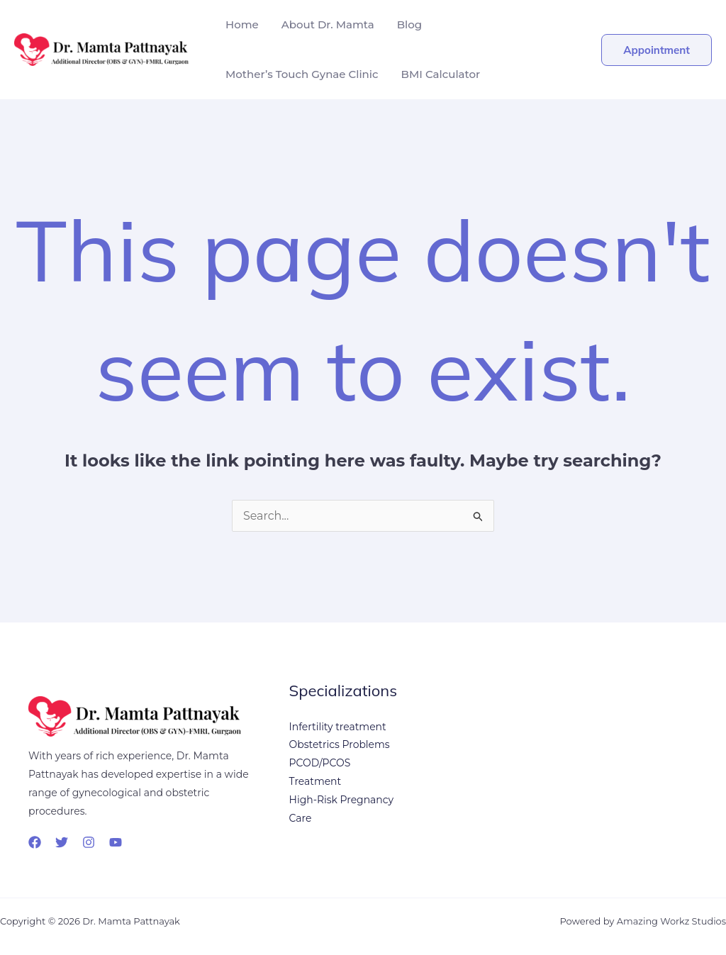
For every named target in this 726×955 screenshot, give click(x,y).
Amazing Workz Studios (670, 921)
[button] (656, 50)
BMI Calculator (441, 74)
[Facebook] (34, 842)
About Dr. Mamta (327, 24)
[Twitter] (61, 842)
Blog (409, 24)
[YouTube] (115, 842)
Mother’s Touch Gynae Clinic (302, 74)
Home (242, 24)
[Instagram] (88, 842)
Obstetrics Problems (340, 745)
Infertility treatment (338, 727)
